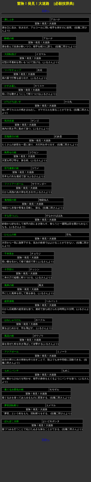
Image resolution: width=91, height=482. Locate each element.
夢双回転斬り (11, 405)
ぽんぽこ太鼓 (11, 421)
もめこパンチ (11, 370)
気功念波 (9, 120)
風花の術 (9, 336)
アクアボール (11, 351)
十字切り (9, 269)
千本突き (9, 253)
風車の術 (9, 285)
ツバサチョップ (12, 70)
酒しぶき (9, 19)
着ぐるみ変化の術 (13, 389)
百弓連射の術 (11, 168)
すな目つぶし (11, 215)
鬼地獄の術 (10, 200)
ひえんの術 (10, 234)
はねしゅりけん (12, 320)
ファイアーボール (13, 184)
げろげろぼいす (12, 101)
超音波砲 (9, 301)
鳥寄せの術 (10, 152)
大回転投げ (10, 54)
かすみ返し (10, 86)
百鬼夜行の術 (11, 136)
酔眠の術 (9, 38)
